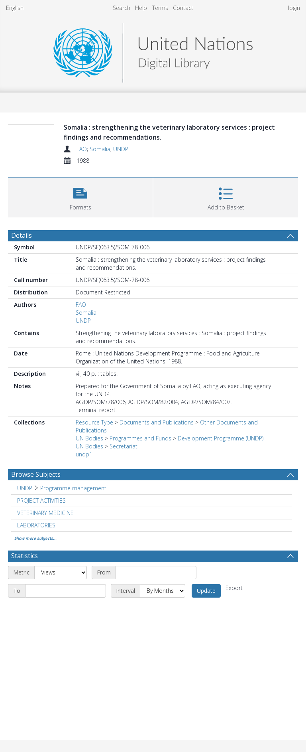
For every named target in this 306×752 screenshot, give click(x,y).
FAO (81, 149)
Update (206, 590)
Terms (160, 8)
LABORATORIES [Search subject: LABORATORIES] (36, 525)
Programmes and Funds (140, 438)
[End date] (65, 591)
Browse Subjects (36, 474)
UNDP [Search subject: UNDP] (24, 488)
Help (141, 8)
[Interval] (162, 591)
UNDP (120, 149)
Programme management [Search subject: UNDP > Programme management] (73, 488)
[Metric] (60, 572)
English (15, 8)
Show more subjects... (35, 538)
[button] (80, 196)
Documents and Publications (157, 422)
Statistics (24, 555)
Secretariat (123, 446)
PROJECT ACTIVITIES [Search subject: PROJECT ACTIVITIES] (41, 500)
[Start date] (156, 572)
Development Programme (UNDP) (220, 438)
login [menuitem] (294, 8)
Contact (183, 8)
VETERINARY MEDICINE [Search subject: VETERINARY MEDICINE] (45, 513)
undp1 (84, 454)
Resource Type (94, 422)
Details (21, 235)
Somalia (100, 149)
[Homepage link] (153, 50)
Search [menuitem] (121, 8)
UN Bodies (89, 438)
